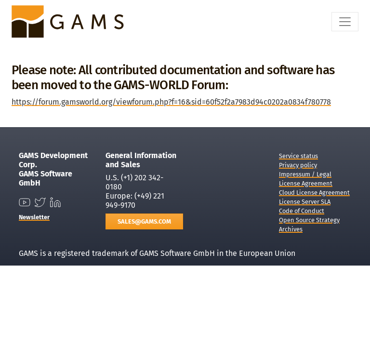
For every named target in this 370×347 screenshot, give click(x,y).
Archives (291, 229)
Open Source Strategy (309, 220)
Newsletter (34, 217)
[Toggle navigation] (344, 21)
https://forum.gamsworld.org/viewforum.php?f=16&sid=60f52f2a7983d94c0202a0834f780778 (171, 102)
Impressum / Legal (305, 174)
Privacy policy (298, 165)
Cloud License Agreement (314, 192)
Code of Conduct (301, 210)
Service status (298, 156)
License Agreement (305, 183)
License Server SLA (304, 201)
